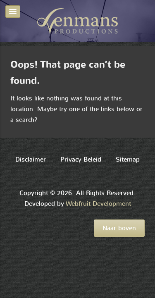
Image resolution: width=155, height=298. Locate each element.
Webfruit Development (98, 204)
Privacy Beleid (80, 159)
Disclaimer (30, 159)
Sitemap (128, 159)
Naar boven (119, 228)
